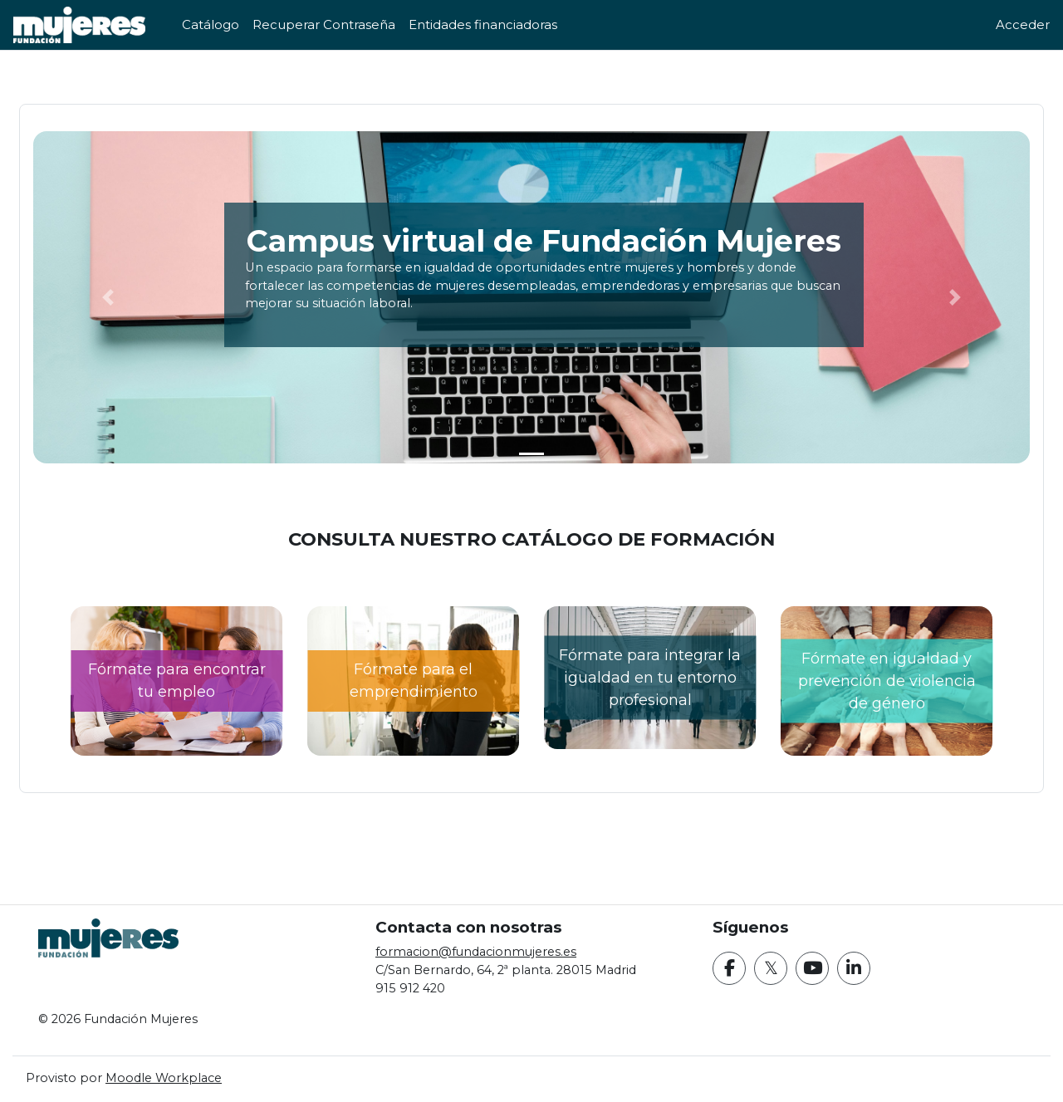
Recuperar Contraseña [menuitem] (323, 24)
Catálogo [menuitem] (210, 24)
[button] (142, 297)
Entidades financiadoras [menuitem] (483, 24)
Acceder (1023, 24)
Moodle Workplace (206, 1078)
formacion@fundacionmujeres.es (493, 950)
